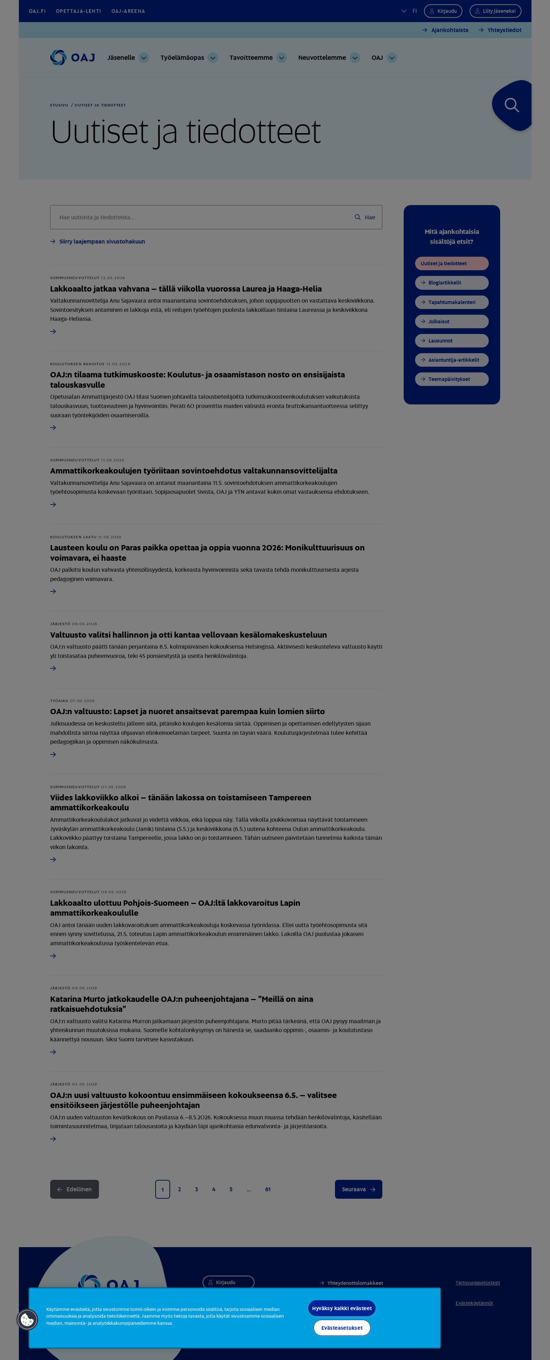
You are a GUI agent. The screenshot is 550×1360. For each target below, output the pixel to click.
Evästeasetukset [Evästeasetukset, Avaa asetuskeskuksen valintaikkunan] (342, 1327)
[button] (27, 1319)
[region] (234, 1318)
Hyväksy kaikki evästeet (342, 1308)
